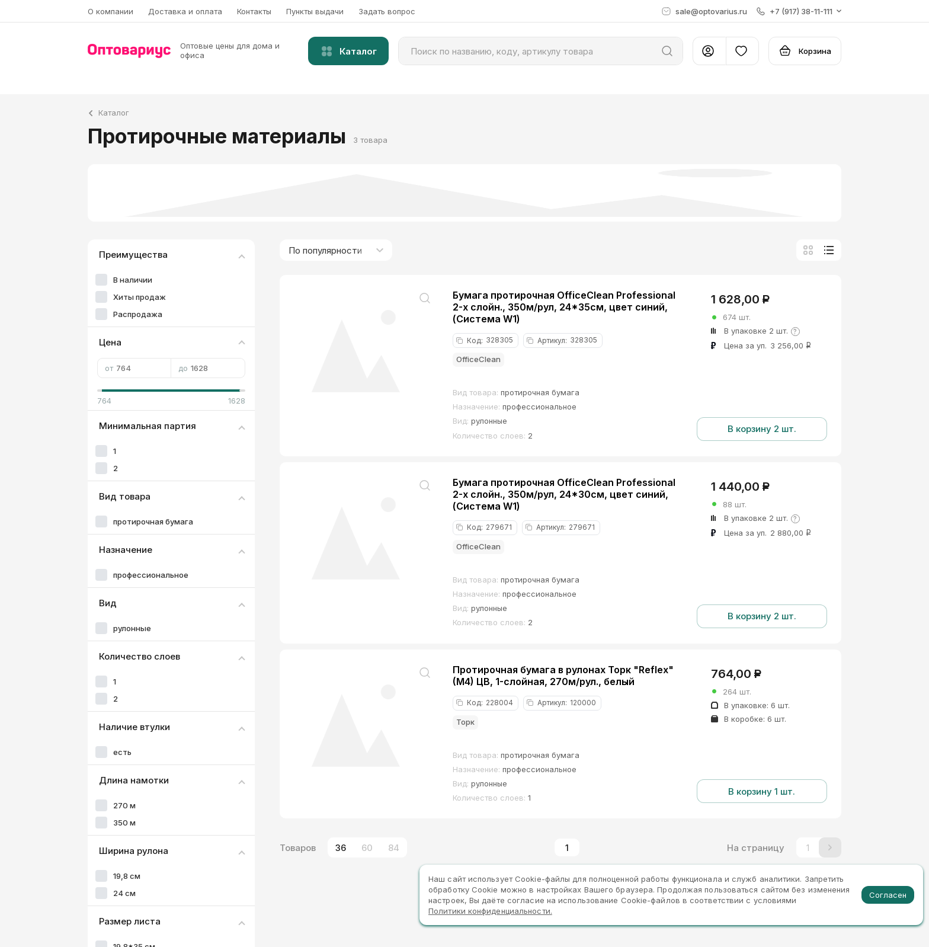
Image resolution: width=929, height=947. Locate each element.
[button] (799, 11)
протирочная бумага (153, 521)
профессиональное (150, 575)
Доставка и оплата (185, 11)
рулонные (132, 628)
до (208, 368)
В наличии (132, 279)
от (134, 368)
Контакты (254, 11)
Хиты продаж (139, 297)
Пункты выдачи (315, 11)
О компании (110, 11)
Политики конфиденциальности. (490, 911)
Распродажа (137, 314)
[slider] (102, 390)
